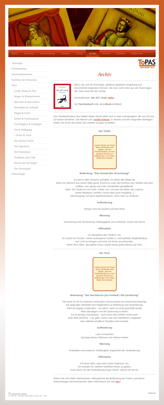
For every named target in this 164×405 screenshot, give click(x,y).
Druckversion (14, 394)
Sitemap (24, 394)
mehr (111, 97)
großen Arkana (101, 119)
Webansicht (152, 393)
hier (118, 381)
